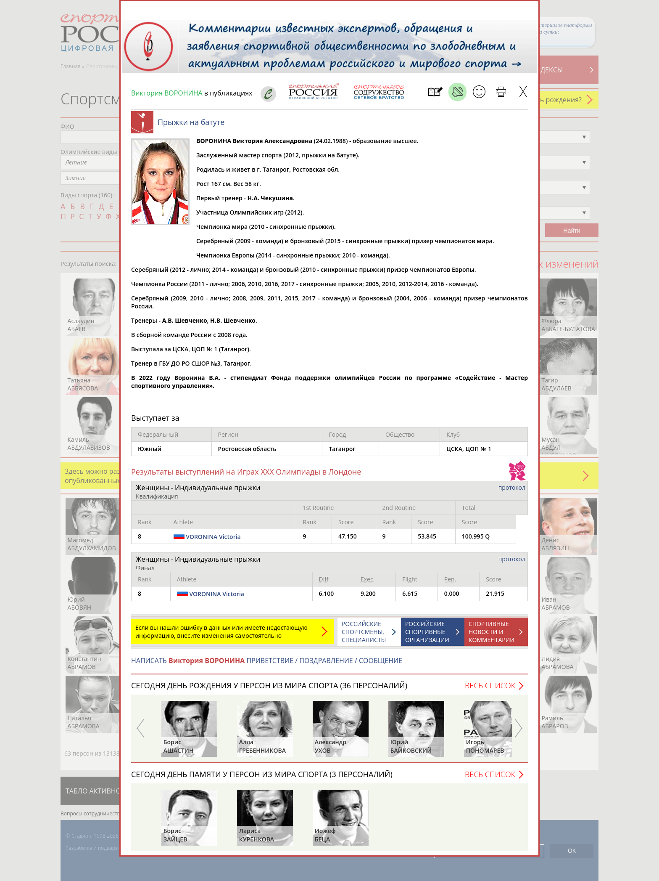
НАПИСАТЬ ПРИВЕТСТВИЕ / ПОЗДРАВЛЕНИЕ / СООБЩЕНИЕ (266, 664)
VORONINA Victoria (213, 541)
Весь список (490, 690)
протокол (511, 492)
